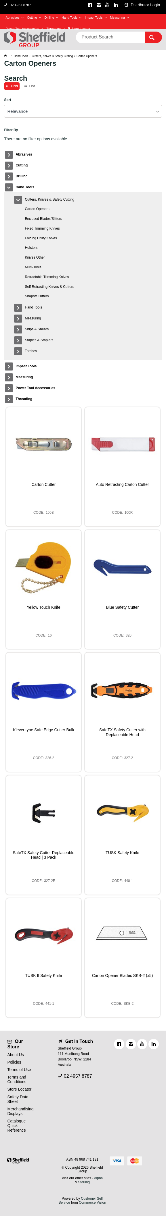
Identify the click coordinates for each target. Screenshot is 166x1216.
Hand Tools (69, 17)
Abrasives (12, 17)
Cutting (32, 17)
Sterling (84, 1182)
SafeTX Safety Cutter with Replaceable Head (122, 732)
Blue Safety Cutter (122, 607)
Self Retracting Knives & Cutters (49, 287)
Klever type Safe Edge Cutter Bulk (43, 730)
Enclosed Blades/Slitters (43, 219)
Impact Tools (94, 17)
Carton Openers (37, 209)
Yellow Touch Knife (43, 607)
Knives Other (35, 257)
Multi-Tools (33, 267)
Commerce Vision (92, 1203)
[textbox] (110, 37)
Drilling (49, 17)
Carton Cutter (43, 484)
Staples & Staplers (39, 340)
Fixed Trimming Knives (42, 228)
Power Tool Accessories (22, 28)
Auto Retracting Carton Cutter (122, 484)
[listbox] (83, 111)
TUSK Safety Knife (122, 852)
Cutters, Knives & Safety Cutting (49, 199)
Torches (31, 351)
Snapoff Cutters (37, 296)
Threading (53, 28)
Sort (7, 100)
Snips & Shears (37, 329)
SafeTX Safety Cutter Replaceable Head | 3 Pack (43, 855)
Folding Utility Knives (41, 238)
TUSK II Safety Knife (43, 975)
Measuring (117, 17)
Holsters (31, 248)
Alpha (98, 1178)
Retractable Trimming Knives (47, 277)
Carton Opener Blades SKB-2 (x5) (122, 975)
